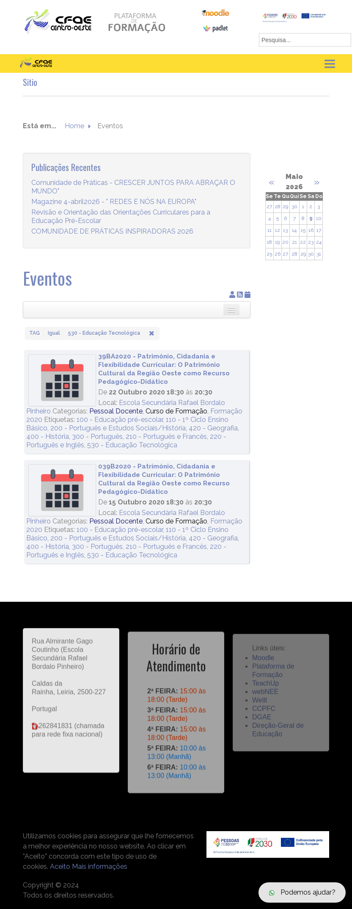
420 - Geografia (213, 428)
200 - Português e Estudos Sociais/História (118, 428)
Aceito (60, 866)
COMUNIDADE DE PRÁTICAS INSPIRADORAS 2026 (112, 232)
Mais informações (99, 866)
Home (74, 126)
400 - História (47, 436)
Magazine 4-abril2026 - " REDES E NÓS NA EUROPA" (113, 202)
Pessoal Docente (116, 411)
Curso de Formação (176, 411)
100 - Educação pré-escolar (120, 420)
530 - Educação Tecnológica (132, 445)
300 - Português (97, 436)
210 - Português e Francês (166, 436)
